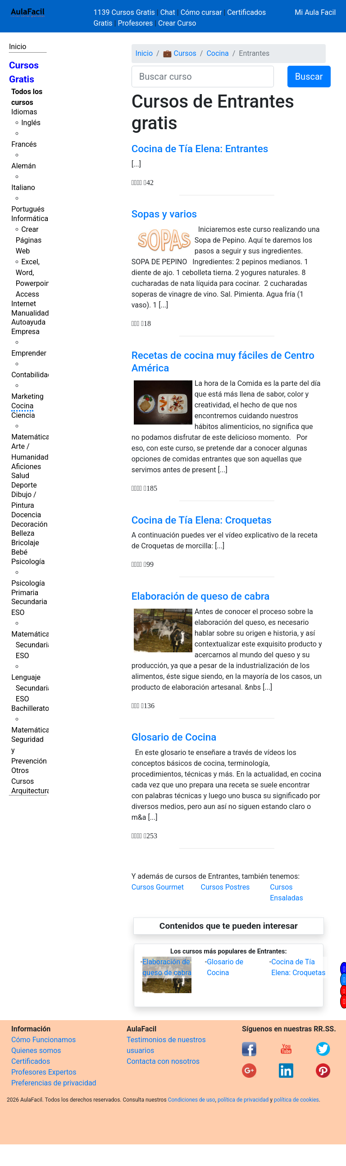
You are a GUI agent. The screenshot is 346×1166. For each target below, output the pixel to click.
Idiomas (24, 112)
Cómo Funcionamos (43, 1039)
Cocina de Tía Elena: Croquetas (202, 520)
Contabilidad (31, 375)
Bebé (19, 552)
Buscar (309, 76)
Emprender (28, 353)
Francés (23, 144)
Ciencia (23, 415)
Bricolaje (25, 542)
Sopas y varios (164, 214)
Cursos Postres (225, 887)
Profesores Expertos (43, 1072)
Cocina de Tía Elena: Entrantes (200, 148)
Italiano (23, 187)
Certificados (30, 1061)
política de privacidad (243, 1100)
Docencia (26, 515)
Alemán (23, 166)
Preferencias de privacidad (53, 1083)
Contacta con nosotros (163, 1061)
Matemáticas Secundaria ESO (32, 645)
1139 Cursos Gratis (125, 12)
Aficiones (26, 466)
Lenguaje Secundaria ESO (31, 688)
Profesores (135, 23)
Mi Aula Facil (315, 12)
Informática (29, 218)
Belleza (22, 533)
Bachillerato (30, 708)
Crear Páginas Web (28, 240)
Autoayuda (28, 322)
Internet (23, 303)
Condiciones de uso (191, 1100)
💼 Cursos (179, 53)
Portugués (28, 209)
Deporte (24, 485)
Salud (20, 475)
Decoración (29, 524)
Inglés (31, 122)
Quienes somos (36, 1050)
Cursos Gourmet (158, 887)
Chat (167, 12)
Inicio (17, 46)
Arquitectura (30, 790)
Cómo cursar (201, 12)
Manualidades (33, 313)
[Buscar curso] (203, 76)
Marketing (27, 396)
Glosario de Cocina (174, 737)
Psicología (28, 561)
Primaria (24, 592)
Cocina (22, 406)
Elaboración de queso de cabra (201, 596)
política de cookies (296, 1100)
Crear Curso (177, 23)
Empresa (25, 331)
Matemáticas (32, 437)
